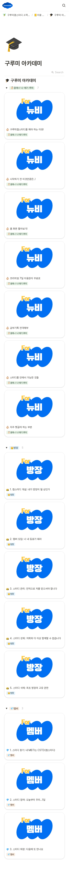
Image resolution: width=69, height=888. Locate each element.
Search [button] (57, 72)
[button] (63, 5)
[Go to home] (7, 5)
